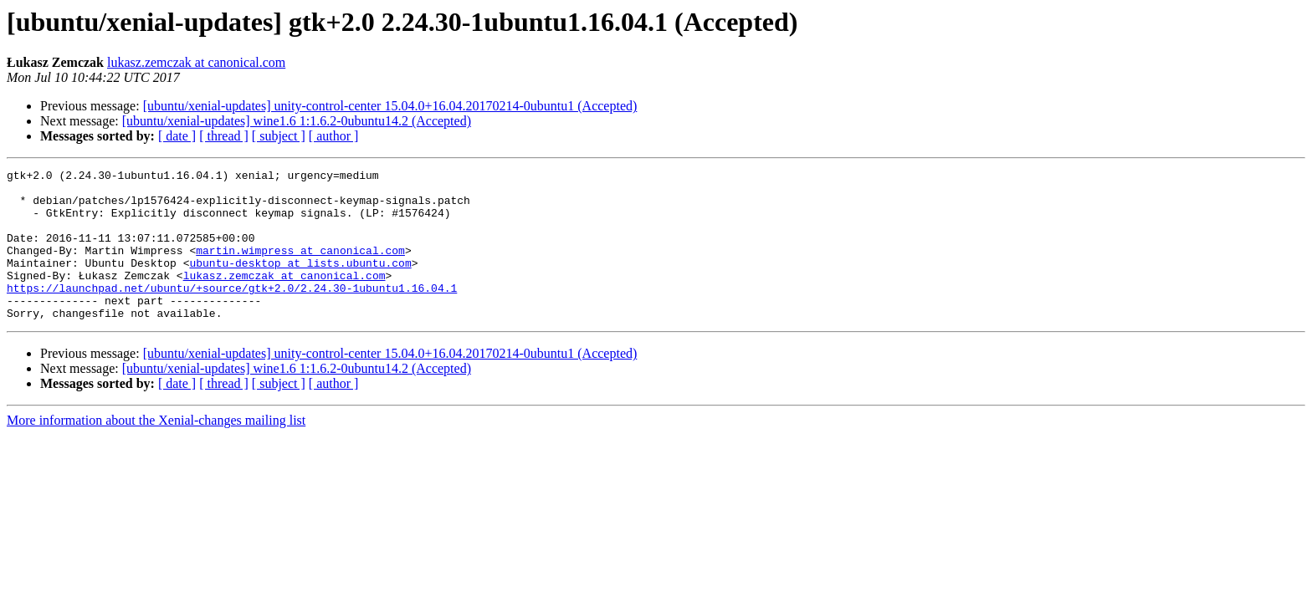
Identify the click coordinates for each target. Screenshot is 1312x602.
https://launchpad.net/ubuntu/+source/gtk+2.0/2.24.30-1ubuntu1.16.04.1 (232, 312)
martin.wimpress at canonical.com (300, 267)
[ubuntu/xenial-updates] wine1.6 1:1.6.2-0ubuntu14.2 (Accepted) (296, 121)
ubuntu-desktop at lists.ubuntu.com (300, 282)
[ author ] (334, 136)
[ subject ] (278, 136)
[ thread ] (224, 136)
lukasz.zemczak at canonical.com (196, 62)
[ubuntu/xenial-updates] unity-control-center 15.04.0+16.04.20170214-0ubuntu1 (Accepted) (390, 106)
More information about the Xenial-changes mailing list (156, 450)
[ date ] (177, 136)
